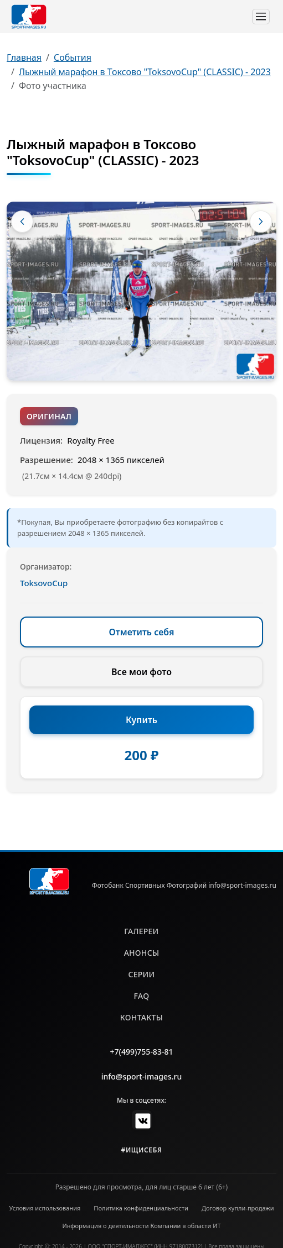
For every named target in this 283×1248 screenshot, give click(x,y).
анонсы (141, 952)
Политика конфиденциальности (141, 1208)
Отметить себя (141, 632)
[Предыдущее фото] (22, 221)
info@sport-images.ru (141, 1076)
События (72, 57)
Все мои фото (141, 672)
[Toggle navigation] (261, 16)
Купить (141, 720)
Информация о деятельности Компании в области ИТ (141, 1225)
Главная (24, 57)
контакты (141, 1017)
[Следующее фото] (261, 221)
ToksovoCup (44, 582)
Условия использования (45, 1208)
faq (142, 996)
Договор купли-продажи (238, 1208)
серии (141, 974)
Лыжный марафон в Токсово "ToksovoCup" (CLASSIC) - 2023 (145, 72)
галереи (141, 931)
